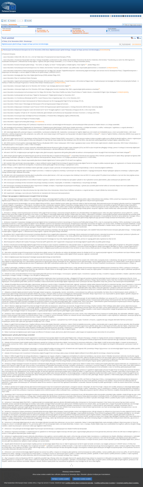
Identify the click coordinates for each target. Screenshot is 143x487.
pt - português (130, 16)
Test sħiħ (29, 20)
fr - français (108, 16)
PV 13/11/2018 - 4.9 (78, 30)
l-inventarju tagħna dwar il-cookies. (127, 485)
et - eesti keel (102, 16)
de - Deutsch (99, 16)
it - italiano (114, 16)
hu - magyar (121, 16)
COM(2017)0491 (60, 82)
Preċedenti (12, 20)
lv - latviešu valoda (117, 16)
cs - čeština (95, 16)
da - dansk (97, 16)
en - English (106, 16)
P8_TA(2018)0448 (114, 30)
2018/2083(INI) (13, 24)
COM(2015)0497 (112, 68)
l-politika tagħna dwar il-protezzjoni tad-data (79, 485)
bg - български (91, 16)
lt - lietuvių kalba (119, 16)
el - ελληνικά (104, 16)
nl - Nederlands (125, 16)
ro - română (132, 16)
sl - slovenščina (136, 16)
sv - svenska (140, 16)
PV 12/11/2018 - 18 (42, 30)
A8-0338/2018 (6, 30)
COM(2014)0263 (123, 92)
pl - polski (127, 16)
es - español (93, 16)
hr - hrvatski (112, 16)
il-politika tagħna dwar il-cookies (104, 485)
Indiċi (5, 20)
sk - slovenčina (134, 16)
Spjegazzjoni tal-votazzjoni (80, 33)
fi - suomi (138, 16)
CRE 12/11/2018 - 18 (43, 31)
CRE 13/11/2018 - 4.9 (78, 31)
